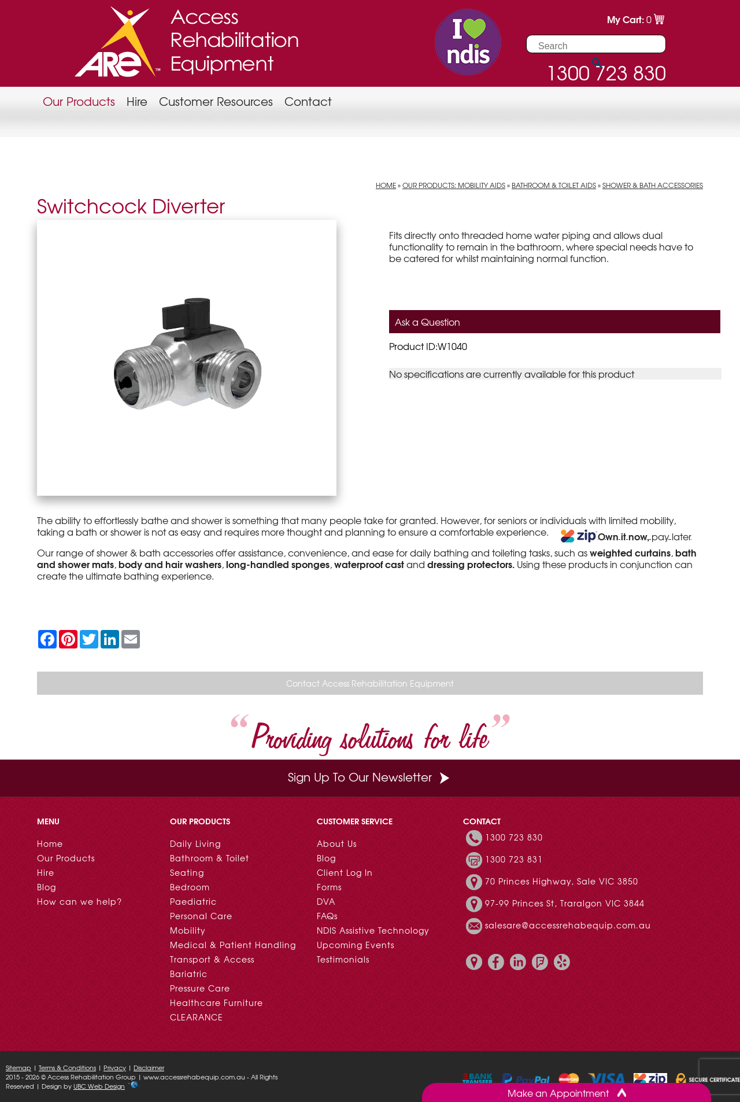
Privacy (114, 1067)
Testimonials (343, 959)
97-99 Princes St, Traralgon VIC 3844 (565, 903)
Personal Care (201, 916)
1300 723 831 (514, 859)
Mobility (188, 930)
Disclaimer (149, 1067)
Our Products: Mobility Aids (453, 185)
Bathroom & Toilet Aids (554, 185)
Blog (46, 887)
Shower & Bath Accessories (652, 185)
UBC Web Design (99, 1085)
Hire (137, 101)
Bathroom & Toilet (209, 858)
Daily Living (195, 843)
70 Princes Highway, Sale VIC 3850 (561, 881)
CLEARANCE (196, 1017)
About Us (337, 843)
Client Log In (345, 872)
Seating (187, 872)
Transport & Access (212, 959)
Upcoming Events (355, 944)
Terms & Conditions (67, 1067)
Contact (308, 101)
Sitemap (18, 1067)
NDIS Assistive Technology (373, 930)
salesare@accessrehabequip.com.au (568, 925)
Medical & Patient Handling (233, 944)
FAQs (327, 916)
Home (386, 185)
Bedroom (190, 887)
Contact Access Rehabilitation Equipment (370, 683)
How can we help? (79, 901)
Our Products (79, 101)
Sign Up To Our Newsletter (370, 776)
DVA (326, 901)
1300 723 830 (514, 837)
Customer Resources (216, 101)
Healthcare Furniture (216, 1002)
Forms (329, 887)
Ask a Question (427, 322)
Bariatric (189, 973)
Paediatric (193, 901)
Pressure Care (200, 988)
